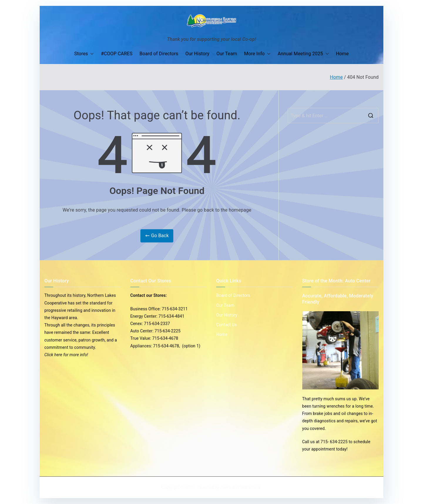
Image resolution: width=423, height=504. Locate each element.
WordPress (250, 487)
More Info (257, 54)
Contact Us (226, 324)
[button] (91, 54)
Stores (84, 54)
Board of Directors (159, 53)
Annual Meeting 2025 (303, 54)
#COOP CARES (116, 53)
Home (342, 53)
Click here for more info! (66, 354)
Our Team (226, 53)
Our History (197, 53)
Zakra (225, 487)
